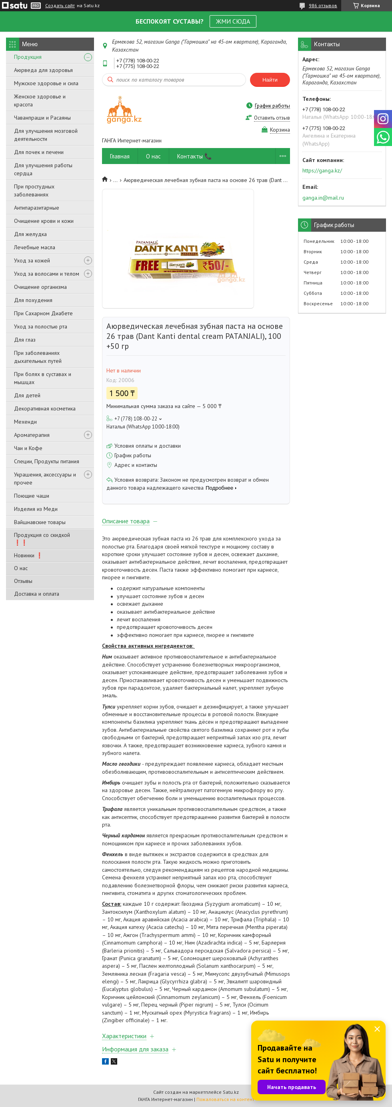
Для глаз (25, 339)
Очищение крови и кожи (44, 220)
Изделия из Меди (36, 508)
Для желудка (30, 234)
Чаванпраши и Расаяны (42, 117)
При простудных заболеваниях (34, 190)
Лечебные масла (34, 247)
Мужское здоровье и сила (46, 83)
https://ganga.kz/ (322, 170)
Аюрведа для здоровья (43, 70)
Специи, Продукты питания (46, 461)
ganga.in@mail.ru (323, 197)
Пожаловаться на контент (225, 1099)
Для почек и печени (39, 152)
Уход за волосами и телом (46, 273)
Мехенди (25, 421)
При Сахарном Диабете (43, 313)
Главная (120, 156)
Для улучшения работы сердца (43, 169)
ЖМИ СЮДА (233, 21)
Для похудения (33, 300)
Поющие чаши (31, 495)
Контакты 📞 (194, 156)
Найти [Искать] (270, 80)
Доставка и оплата (36, 593)
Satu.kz (231, 1092)
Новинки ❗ (28, 555)
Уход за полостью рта (40, 326)
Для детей (27, 395)
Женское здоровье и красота (40, 100)
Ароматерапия (32, 434)
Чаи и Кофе (28, 448)
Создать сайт (60, 5)
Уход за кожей (32, 260)
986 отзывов (323, 5)
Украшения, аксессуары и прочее (45, 478)
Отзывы (23, 581)
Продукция (28, 56)
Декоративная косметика (45, 408)
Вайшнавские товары (40, 522)
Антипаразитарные (36, 207)
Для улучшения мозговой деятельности (46, 134)
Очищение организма (40, 286)
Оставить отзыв (272, 117)
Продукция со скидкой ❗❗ (42, 538)
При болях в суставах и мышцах (42, 378)
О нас (21, 568)
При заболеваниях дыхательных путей (38, 356)
